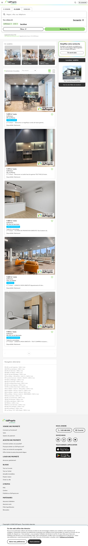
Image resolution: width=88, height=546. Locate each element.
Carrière (5, 490)
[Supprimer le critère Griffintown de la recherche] (7, 24)
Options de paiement (9, 436)
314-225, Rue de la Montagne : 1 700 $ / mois (15, 374)
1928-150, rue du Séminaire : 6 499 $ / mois (15, 404)
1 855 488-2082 (64, 430)
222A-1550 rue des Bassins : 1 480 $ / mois (14, 369)
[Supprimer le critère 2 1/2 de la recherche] (15, 24)
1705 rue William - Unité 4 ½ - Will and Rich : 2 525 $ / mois (19, 388)
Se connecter (82, 2)
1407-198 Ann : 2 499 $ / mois (12, 403)
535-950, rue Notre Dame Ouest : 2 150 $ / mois (16, 383)
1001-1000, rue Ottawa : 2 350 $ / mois (14, 372)
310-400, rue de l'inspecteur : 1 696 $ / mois (15, 367)
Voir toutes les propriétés (72, 81)
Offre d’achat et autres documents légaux (14, 452)
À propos (6, 484)
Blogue (6, 465)
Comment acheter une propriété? (12, 444)
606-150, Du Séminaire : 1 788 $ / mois (14, 370)
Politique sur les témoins (67, 537)
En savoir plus (72, 52)
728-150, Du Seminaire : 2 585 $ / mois (14, 399)
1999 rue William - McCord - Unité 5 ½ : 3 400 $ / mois (18, 390)
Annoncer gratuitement (9, 460)
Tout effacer (23, 24)
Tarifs (4, 433)
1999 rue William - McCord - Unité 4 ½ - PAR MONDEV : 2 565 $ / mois (22, 394)
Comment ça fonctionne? (10, 430)
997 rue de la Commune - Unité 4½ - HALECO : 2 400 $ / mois (20, 378)
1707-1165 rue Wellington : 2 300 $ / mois (14, 379)
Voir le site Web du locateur (72, 85)
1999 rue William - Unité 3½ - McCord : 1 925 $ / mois (17, 392)
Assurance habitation (9, 501)
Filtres (23, 29)
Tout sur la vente (7, 468)
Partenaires (7, 497)
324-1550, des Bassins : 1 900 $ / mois (13, 408)
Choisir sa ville (7, 479)
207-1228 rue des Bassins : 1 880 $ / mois (14, 401)
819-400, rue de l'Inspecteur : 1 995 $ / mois (15, 385)
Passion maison (7, 477)
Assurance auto (7, 504)
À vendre (6, 9)
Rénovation (6, 510)
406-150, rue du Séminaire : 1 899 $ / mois (15, 397)
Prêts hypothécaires (8, 507)
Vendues (27, 9)
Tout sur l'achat (7, 471)
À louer (17, 9)
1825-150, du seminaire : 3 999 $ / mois (14, 381)
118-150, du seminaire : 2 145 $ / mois (13, 395)
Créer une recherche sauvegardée (12, 449)
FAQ (4, 487)
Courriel (79, 430)
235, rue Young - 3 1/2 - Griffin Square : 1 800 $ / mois (17, 410)
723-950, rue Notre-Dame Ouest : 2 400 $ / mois (16, 387)
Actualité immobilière (9, 474)
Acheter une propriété (12, 440)
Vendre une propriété (11, 426)
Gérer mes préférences (17, 542)
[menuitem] (29, 431)
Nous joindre (61, 426)
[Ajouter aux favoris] (52, 114)
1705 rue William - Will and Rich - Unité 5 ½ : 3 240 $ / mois (19, 376)
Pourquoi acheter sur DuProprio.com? (13, 446)
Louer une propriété (11, 456)
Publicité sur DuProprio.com (11, 493)
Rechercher (65, 29)
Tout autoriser (35, 542)
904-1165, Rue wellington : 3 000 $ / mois (14, 406)
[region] (44, 535)
